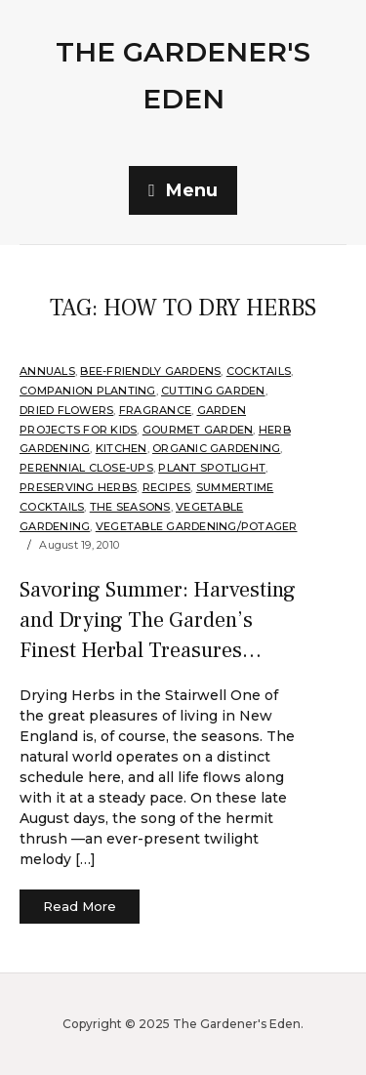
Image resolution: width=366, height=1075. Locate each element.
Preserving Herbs (78, 487)
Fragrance (155, 410)
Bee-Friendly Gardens (150, 371)
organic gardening (216, 448)
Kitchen (121, 448)
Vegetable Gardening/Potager (197, 526)
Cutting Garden (213, 390)
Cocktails (258, 371)
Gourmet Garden (198, 429)
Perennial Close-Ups (86, 468)
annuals (47, 371)
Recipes (166, 487)
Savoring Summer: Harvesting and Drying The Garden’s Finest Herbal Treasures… (158, 620)
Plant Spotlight (211, 468)
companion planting (88, 390)
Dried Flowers (66, 410)
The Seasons (130, 507)
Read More (79, 906)
